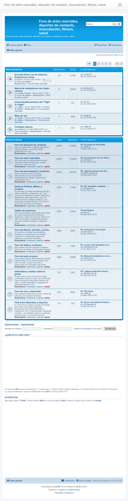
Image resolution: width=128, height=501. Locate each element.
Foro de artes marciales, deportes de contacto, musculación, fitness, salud (55, 5)
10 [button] (117, 63)
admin (47, 153)
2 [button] (98, 63)
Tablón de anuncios (25, 210)
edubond (21, 129)
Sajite (20, 107)
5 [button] (110, 63)
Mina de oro (21, 115)
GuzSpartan (89, 304)
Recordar (98, 329)
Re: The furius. (87, 291)
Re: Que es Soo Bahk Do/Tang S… (96, 302)
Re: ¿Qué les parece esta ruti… (94, 171)
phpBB (57, 487)
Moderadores (20, 84)
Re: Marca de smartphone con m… (96, 256)
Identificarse (12, 325)
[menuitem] (27, 45)
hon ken (87, 232)
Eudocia (87, 88)
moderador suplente (35, 153)
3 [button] (102, 63)
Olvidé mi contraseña (83, 329)
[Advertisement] (64, 362)
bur (85, 102)
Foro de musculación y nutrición (32, 171)
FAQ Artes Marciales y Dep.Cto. (31, 302)
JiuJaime (87, 188)
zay (85, 212)
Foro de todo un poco (26, 256)
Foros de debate (24, 82)
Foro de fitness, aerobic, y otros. (32, 230)
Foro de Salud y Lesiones (28, 245)
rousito (86, 74)
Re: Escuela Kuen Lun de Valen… (96, 158)
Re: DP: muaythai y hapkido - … (95, 186)
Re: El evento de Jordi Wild (93, 145)
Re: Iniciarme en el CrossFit (93, 230)
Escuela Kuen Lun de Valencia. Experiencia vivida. (31, 75)
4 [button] (106, 63)
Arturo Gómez (89, 173)
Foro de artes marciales (38, 84)
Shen (20, 79)
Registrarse (27, 325)
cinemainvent (89, 247)
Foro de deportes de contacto (30, 145)
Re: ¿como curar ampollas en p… (96, 245)
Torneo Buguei (87, 210)
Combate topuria (24, 127)
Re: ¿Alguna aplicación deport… (95, 271)
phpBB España (74, 490)
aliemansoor (89, 273)
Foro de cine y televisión (28, 291)
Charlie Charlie (24, 93)
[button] (89, 64)
